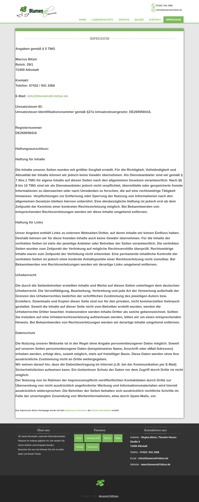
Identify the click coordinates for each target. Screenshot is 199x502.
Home (82, 19)
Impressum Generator (76, 410)
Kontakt (155, 19)
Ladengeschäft (102, 19)
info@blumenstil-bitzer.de (47, 96)
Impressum (173, 19)
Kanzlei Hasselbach (101, 410)
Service (124, 19)
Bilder (139, 19)
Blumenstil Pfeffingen (109, 496)
